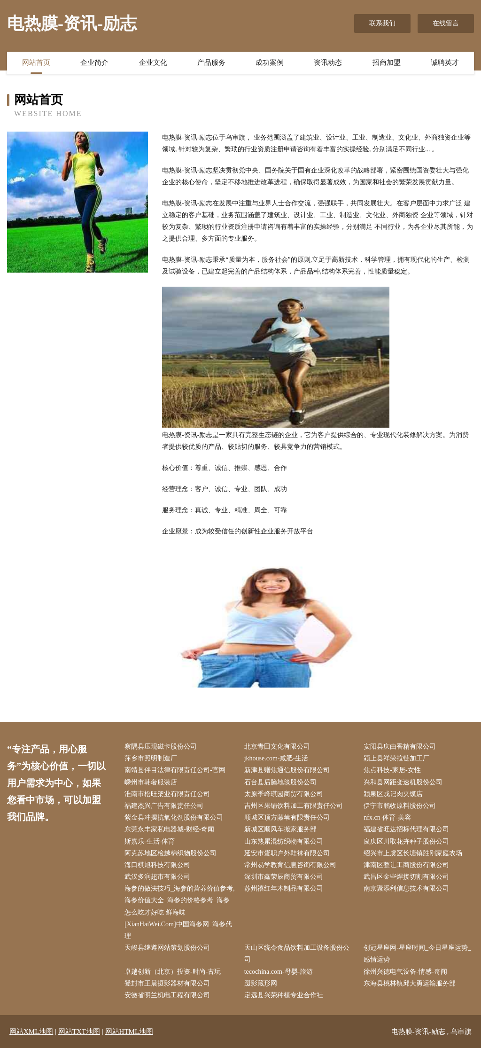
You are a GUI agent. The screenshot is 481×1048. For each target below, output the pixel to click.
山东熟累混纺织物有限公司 (283, 841)
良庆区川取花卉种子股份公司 (406, 841)
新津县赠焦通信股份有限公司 (287, 770)
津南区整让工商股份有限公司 (406, 864)
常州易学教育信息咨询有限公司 (290, 864)
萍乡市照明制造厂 (150, 758)
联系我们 (382, 23)
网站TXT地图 (79, 1031)
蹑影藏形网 (260, 983)
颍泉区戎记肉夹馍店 (393, 794)
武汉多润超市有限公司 (157, 876)
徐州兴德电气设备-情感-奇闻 (405, 971)
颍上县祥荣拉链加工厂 (396, 758)
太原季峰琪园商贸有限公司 (283, 794)
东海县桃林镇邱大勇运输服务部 (410, 983)
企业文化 (153, 62)
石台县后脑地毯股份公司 (280, 782)
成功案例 (270, 62)
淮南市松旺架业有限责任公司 (167, 794)
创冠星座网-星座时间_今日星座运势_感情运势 (417, 953)
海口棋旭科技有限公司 (157, 864)
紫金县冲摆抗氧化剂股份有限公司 (173, 817)
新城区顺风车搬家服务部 (280, 829)
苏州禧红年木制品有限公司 (283, 888)
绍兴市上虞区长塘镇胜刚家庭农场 (413, 853)
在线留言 (446, 23)
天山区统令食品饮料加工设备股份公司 (296, 953)
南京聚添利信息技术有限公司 (406, 888)
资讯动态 (328, 62)
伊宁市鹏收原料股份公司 (400, 805)
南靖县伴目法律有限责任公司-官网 (174, 770)
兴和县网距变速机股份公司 (403, 782)
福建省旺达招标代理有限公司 (406, 829)
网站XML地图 (31, 1031)
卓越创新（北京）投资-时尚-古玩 (172, 971)
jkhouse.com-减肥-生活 (276, 758)
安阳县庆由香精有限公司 (400, 746)
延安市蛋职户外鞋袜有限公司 (287, 853)
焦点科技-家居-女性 (392, 770)
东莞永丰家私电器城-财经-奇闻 (169, 829)
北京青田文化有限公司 (277, 746)
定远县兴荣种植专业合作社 (283, 995)
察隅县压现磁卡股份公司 (160, 746)
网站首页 (36, 62)
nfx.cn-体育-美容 (387, 817)
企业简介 (94, 62)
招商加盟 (386, 62)
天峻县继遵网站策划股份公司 (167, 947)
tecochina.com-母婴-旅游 (278, 971)
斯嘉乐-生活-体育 (149, 841)
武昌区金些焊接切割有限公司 (406, 876)
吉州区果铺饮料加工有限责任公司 (293, 805)
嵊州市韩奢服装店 (150, 782)
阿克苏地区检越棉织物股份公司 (170, 853)
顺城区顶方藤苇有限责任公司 (287, 817)
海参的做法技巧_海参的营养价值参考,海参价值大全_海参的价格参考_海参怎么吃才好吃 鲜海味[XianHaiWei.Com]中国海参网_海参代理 (179, 912)
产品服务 (211, 62)
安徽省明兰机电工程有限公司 (167, 995)
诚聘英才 (445, 62)
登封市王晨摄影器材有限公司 (167, 983)
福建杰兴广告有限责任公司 (163, 805)
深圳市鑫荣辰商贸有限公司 (283, 876)
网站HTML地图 (129, 1031)
